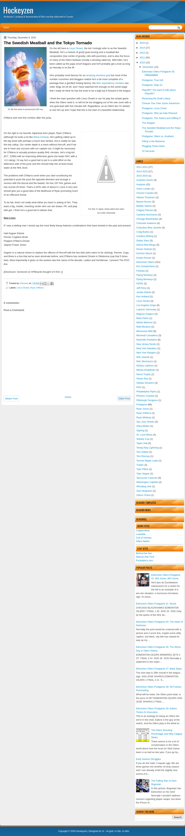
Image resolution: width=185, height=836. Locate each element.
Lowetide (140, 534)
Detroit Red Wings (146, 244)
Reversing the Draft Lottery (156, 98)
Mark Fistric (142, 318)
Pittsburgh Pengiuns (147, 400)
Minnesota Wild (144, 331)
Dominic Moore (144, 253)
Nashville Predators (146, 339)
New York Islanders (146, 348)
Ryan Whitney (143, 417)
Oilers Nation (143, 541)
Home (6, 27)
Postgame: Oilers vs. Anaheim (158, 136)
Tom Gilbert (142, 452)
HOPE (139, 283)
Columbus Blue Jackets (148, 227)
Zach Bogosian (144, 490)
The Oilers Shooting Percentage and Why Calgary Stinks (166, 734)
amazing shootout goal (98, 75)
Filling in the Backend (153, 141)
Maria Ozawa (40, 137)
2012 (142, 52)
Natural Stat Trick (145, 556)
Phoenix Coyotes (145, 395)
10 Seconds (148, 151)
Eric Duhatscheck (145, 266)
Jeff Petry (141, 288)
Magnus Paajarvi (145, 314)
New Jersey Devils (146, 344)
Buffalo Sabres (144, 206)
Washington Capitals (147, 482)
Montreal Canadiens (147, 335)
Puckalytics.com (144, 560)
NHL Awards (142, 357)
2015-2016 (142, 175)
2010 (142, 62)
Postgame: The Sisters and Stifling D (161, 118)
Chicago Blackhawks (147, 218)
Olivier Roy (142, 378)
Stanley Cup (142, 439)
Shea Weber (142, 426)
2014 (142, 47)
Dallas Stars (142, 240)
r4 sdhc (125, 831)
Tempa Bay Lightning (147, 447)
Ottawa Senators (145, 382)
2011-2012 (142, 167)
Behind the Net (144, 553)
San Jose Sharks (145, 421)
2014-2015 (142, 171)
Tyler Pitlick (142, 469)
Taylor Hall (141, 443)
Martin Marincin (144, 322)
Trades (140, 464)
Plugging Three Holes (153, 146)
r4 (103, 831)
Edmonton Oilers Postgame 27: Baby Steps (159, 668)
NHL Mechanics (144, 361)
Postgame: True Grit (152, 80)
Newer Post (11, 398)
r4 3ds (118, 831)
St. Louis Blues (144, 434)
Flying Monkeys (144, 275)
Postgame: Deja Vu (152, 85)
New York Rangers (146, 352)
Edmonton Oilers (145, 262)
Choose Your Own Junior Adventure (161, 103)
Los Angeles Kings (146, 305)
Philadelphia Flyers (146, 391)
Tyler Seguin (142, 473)
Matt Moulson (143, 326)
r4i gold (109, 831)
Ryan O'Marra (143, 413)
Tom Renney (143, 456)
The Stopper (148, 123)
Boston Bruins (143, 201)
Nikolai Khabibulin (145, 369)
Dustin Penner (144, 257)
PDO (139, 387)
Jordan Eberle (143, 292)
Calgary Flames (144, 210)
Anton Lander (143, 188)
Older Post (124, 398)
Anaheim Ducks (144, 180)
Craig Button (142, 231)
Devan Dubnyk (144, 249)
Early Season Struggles (148, 759)
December (147, 67)
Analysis (140, 184)
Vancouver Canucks (146, 477)
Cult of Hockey (144, 537)
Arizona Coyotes (145, 193)
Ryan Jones (142, 408)
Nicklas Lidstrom (145, 365)
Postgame (141, 404)
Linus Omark (143, 301)
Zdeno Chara (143, 495)
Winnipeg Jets (143, 486)
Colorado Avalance (146, 223)
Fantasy (140, 270)
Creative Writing (144, 236)
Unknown (24, 283)
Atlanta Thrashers (145, 197)
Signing (140, 430)
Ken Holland (142, 296)
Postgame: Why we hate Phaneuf (159, 113)
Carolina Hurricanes (146, 214)
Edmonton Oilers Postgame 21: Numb (156, 603)
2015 (142, 42)
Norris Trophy (143, 374)
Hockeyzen (18, 10)
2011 (142, 57)
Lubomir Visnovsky (146, 309)
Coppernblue (143, 530)
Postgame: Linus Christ (154, 108)
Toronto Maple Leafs (147, 460)
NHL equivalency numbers (110, 83)
